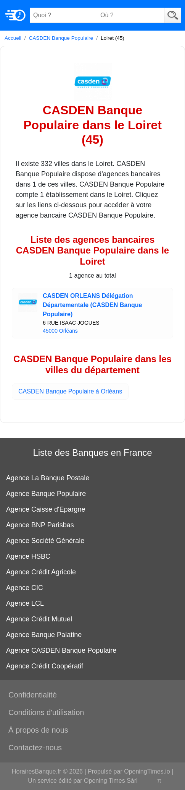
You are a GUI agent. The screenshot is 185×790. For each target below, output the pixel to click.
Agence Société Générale (45, 541)
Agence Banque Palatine (44, 635)
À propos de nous (38, 730)
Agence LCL (25, 603)
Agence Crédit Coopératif (44, 666)
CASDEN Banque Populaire (61, 38)
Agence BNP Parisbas (40, 525)
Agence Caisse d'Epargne (45, 509)
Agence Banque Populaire (46, 493)
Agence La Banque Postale (47, 478)
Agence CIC (24, 588)
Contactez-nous (35, 747)
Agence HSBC (28, 556)
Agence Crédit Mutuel (39, 619)
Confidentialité (32, 695)
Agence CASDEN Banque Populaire (61, 650)
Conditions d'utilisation (46, 712)
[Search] (172, 15)
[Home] (15, 15)
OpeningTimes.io (147, 771)
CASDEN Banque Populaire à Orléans (70, 391)
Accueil (13, 38)
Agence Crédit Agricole (41, 572)
